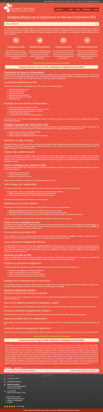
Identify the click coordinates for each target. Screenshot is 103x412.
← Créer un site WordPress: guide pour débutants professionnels (20, 370)
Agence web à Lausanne (14, 397)
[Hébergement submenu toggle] (65, 9)
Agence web (17, 368)
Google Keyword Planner (64, 297)
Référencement (86, 9)
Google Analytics (13, 173)
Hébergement (59, 9)
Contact (96, 9)
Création (71, 9)
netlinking (78, 76)
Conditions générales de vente (15, 398)
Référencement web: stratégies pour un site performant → (84, 370)
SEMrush (11, 176)
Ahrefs (10, 174)
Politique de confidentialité (14, 400)
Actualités (10, 402)
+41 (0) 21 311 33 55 (13, 378)
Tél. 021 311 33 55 (81, 1)
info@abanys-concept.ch (93, 1)
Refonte (78, 9)
